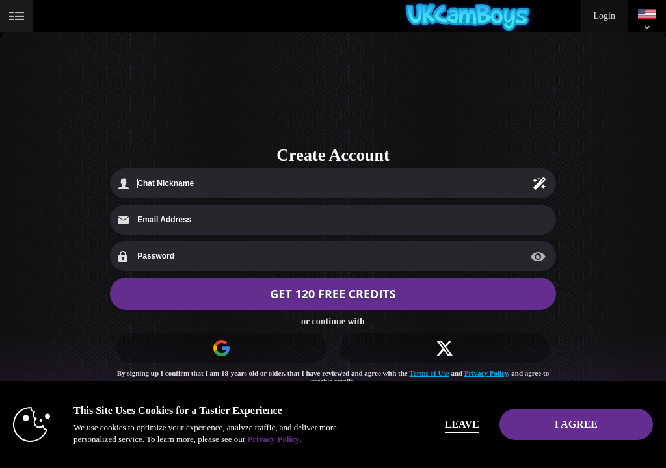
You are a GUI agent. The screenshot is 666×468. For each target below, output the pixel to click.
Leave (462, 424)
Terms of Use (429, 373)
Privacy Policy (486, 373)
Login (604, 16)
